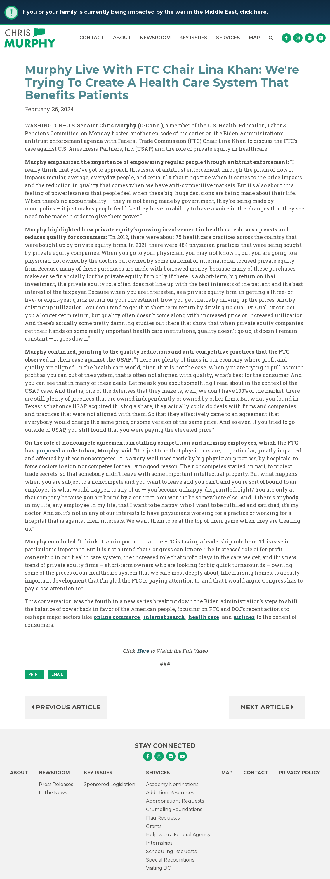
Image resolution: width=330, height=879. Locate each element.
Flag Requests (163, 818)
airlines (244, 616)
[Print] (34, 674)
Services (228, 38)
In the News (53, 792)
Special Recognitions (170, 860)
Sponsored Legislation (109, 784)
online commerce (117, 616)
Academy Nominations (172, 784)
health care (203, 616)
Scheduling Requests (171, 851)
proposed (48, 450)
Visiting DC (158, 868)
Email (57, 674)
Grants (153, 826)
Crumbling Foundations (174, 809)
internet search (164, 616)
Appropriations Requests (175, 801)
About (122, 38)
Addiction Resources (170, 792)
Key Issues (193, 38)
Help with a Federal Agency (178, 834)
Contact (91, 38)
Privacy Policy (299, 773)
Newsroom (155, 38)
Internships (159, 843)
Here (143, 650)
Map (254, 38)
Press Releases (56, 784)
